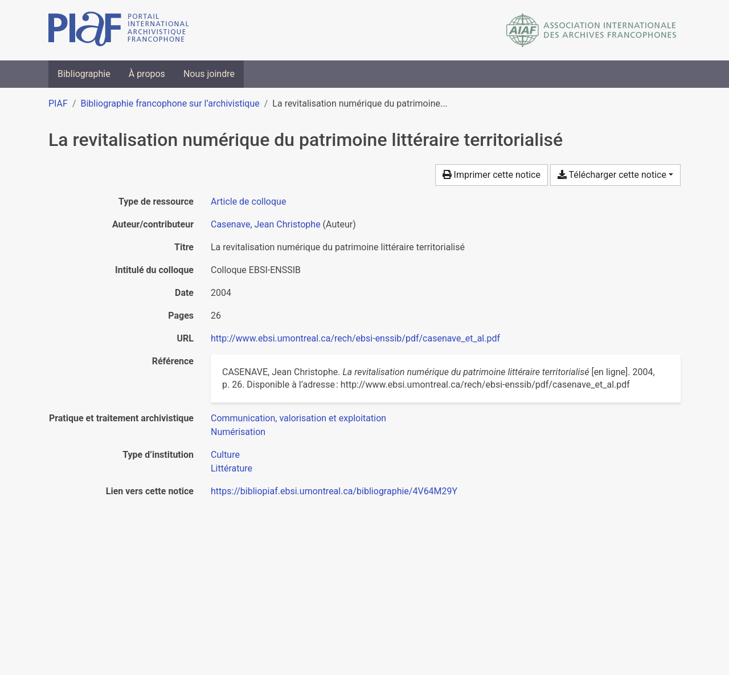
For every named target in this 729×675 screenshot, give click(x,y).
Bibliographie (84, 73)
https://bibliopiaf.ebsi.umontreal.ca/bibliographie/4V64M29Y (334, 491)
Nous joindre (209, 73)
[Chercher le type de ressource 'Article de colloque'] (248, 201)
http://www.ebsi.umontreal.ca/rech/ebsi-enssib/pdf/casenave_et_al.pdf (355, 338)
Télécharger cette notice (612, 174)
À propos (147, 73)
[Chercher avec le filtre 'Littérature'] (231, 468)
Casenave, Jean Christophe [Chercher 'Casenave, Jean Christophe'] (266, 224)
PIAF (58, 103)
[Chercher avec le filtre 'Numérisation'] (238, 431)
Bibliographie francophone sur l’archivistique (169, 103)
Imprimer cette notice (491, 174)
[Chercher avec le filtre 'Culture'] (225, 454)
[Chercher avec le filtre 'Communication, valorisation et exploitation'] (298, 418)
